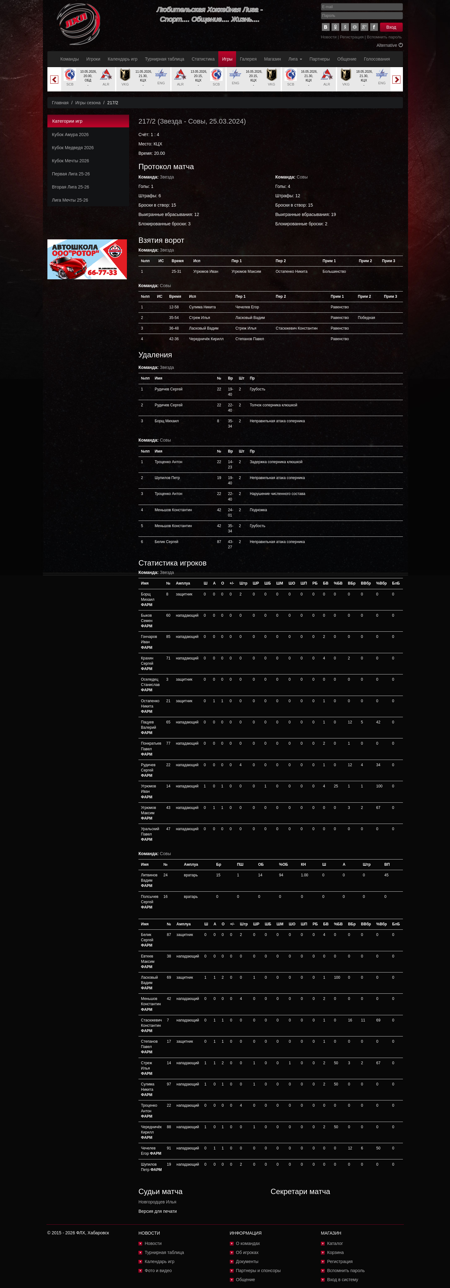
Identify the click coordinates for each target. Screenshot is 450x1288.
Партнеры (320, 58)
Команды (69, 58)
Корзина (335, 1252)
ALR (106, 84)
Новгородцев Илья (157, 1201)
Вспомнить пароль (384, 37)
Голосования (377, 58)
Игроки (93, 58)
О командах (248, 1243)
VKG (125, 84)
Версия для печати (157, 1211)
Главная (60, 102)
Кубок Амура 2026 (70, 134)
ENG (161, 83)
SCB (70, 84)
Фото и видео (158, 1270)
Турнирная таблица (164, 58)
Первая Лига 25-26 (71, 173)
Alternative (389, 45)
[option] (88, 79)
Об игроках (247, 1252)
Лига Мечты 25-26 (70, 200)
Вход (391, 27)
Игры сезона (87, 102)
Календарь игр (123, 58)
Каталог (335, 1243)
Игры (227, 58)
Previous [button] (54, 80)
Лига (295, 58)
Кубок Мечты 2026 (70, 160)
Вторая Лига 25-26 (70, 186)
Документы (247, 1261)
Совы (197, 121)
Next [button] (396, 80)
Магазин (272, 58)
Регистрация (352, 37)
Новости (328, 37)
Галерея (248, 58)
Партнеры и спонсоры (258, 1270)
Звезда (171, 121)
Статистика (203, 58)
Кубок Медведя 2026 (73, 147)
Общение (346, 58)
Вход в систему (342, 1279)
